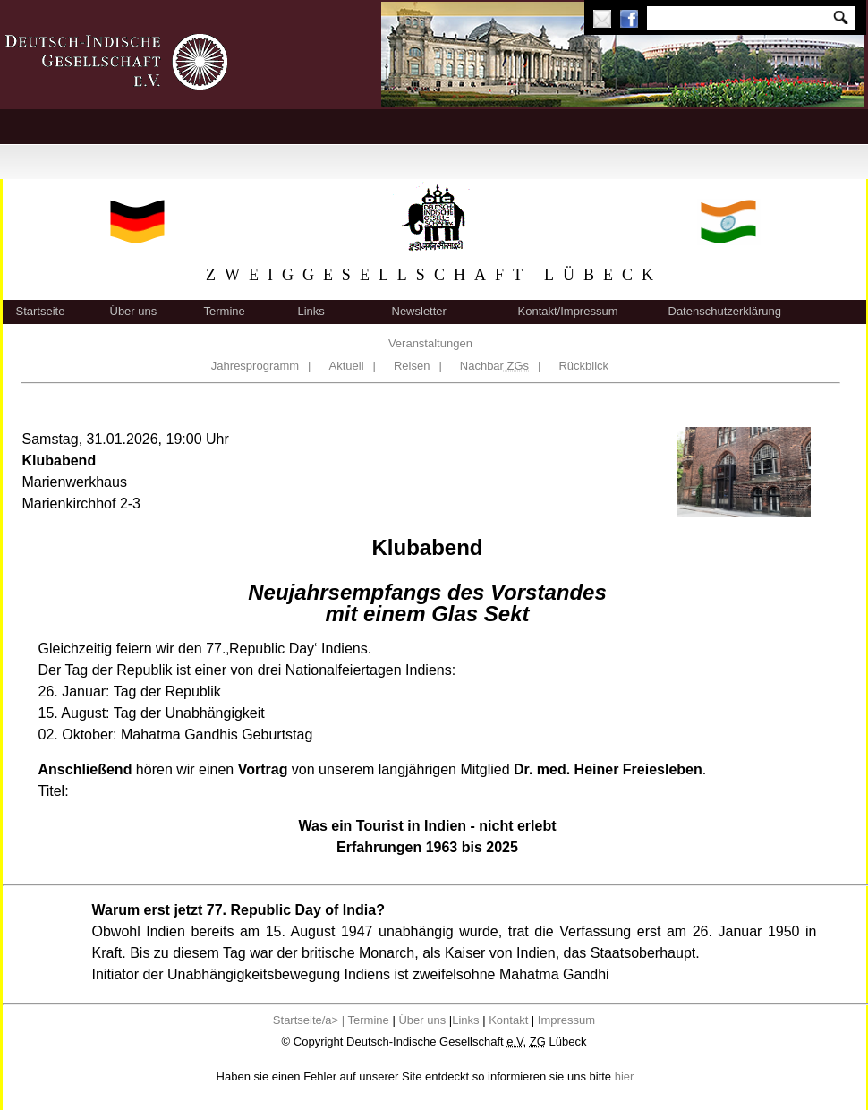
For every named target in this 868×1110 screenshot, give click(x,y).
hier (624, 1076)
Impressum (566, 1020)
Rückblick (583, 365)
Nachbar (494, 365)
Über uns (133, 311)
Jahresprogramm (255, 365)
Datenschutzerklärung (724, 311)
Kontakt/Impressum (568, 311)
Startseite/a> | (310, 1020)
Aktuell (346, 365)
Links (311, 311)
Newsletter (419, 311)
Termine (224, 311)
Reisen (412, 365)
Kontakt (508, 1020)
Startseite (40, 311)
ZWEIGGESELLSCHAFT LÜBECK (434, 275)
